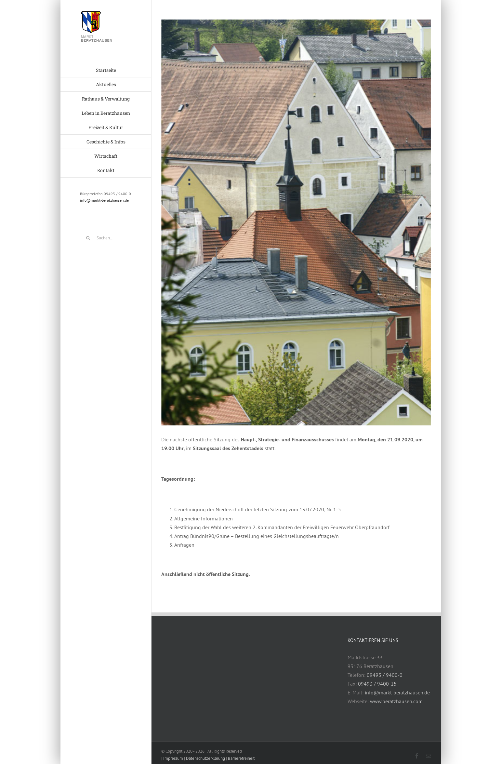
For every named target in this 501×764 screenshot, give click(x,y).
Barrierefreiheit (241, 758)
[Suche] (88, 238)
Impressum (173, 758)
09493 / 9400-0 (384, 675)
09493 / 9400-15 (377, 683)
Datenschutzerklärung (205, 758)
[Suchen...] (106, 238)
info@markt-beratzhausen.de (104, 200)
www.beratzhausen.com (396, 701)
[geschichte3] (296, 222)
